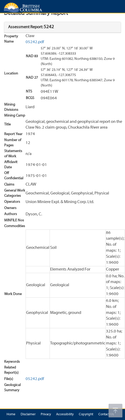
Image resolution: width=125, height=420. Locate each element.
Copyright (86, 414)
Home (11, 414)
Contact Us (106, 414)
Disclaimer (28, 414)
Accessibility (65, 414)
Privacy (46, 414)
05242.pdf (35, 42)
